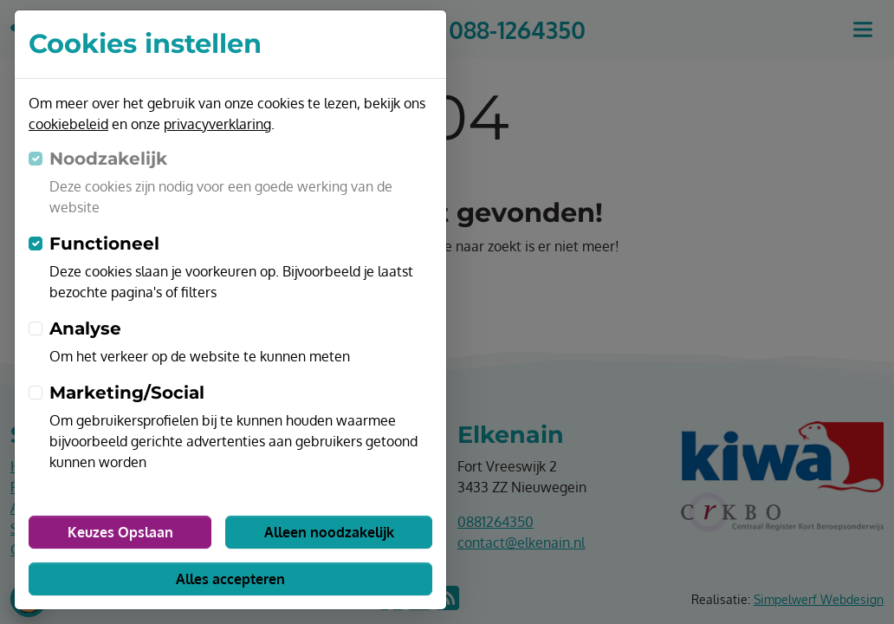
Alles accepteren (230, 579)
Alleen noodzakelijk (329, 532)
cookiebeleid (68, 124)
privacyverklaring (217, 124)
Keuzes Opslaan (120, 532)
